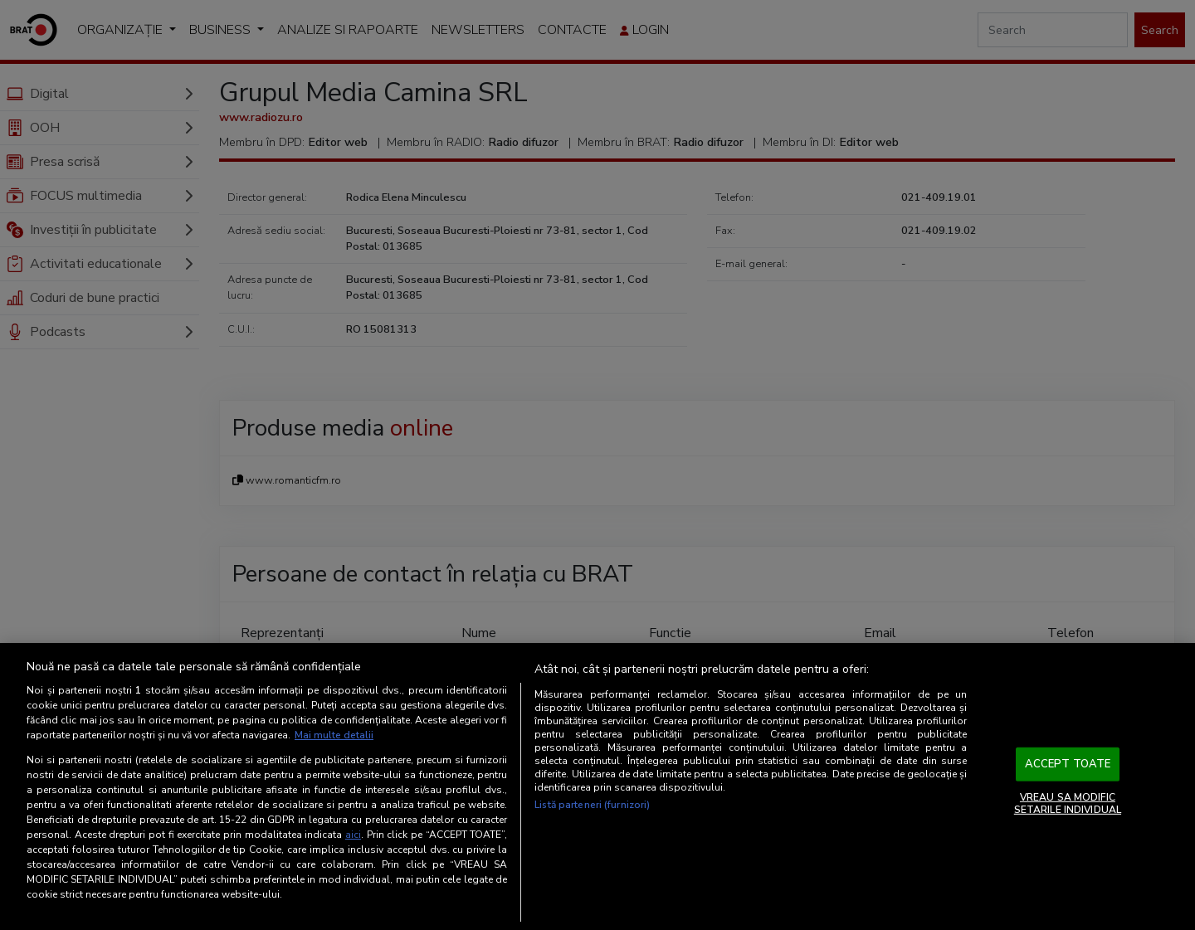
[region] (597, 786)
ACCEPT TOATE (1068, 764)
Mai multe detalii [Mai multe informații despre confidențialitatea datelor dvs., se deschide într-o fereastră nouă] (334, 735)
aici (353, 834)
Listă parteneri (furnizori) (592, 804)
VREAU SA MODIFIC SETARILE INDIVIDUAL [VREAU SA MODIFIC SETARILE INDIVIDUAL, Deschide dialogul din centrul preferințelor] (1067, 803)
